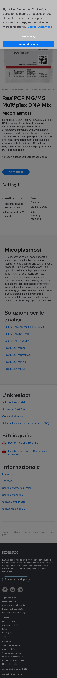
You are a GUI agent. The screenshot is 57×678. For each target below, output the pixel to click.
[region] (28, 24)
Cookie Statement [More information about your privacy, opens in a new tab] (39, 26)
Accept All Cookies (28, 44)
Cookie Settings (28, 36)
